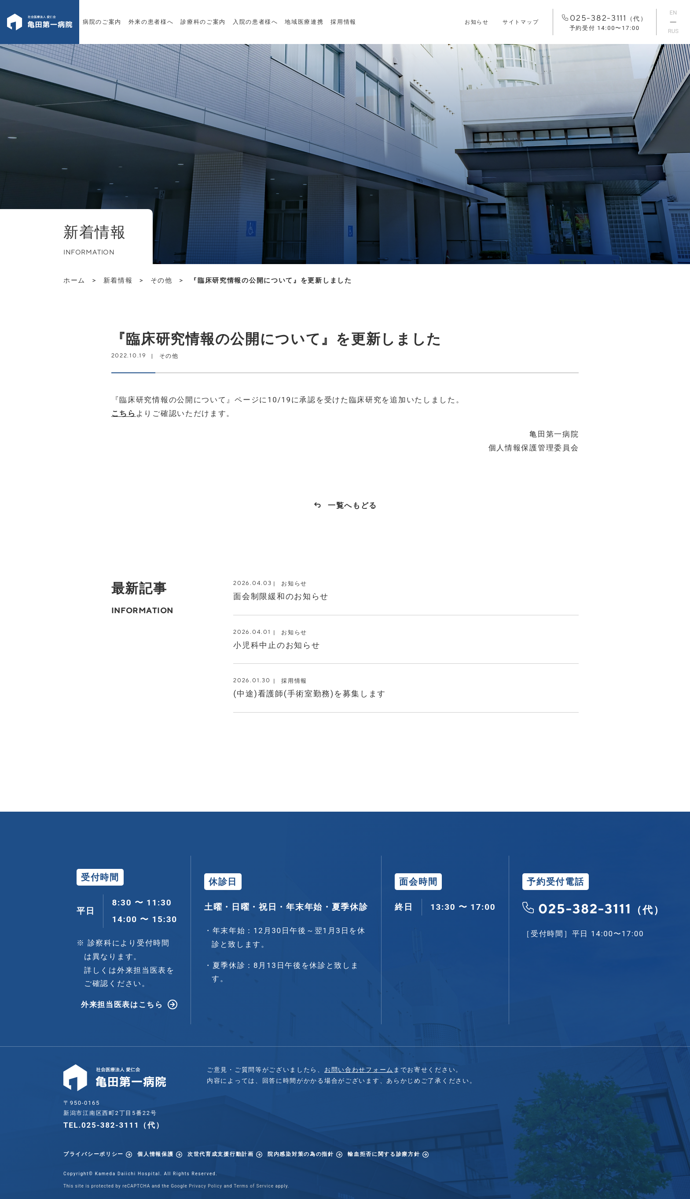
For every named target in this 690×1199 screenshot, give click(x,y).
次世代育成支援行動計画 (220, 1154)
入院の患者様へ (255, 21)
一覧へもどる (352, 505)
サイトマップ (521, 22)
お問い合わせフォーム (358, 1069)
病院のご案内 (102, 21)
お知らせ (477, 22)
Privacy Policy (205, 1186)
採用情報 (343, 21)
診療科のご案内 (203, 21)
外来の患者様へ (151, 21)
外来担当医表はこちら (122, 1004)
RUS (673, 31)
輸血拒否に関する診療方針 (384, 1154)
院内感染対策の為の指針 (301, 1154)
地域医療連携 (304, 21)
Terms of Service (254, 1186)
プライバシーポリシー (93, 1154)
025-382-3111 (604, 23)
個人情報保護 (155, 1154)
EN (673, 12)
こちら (123, 413)
